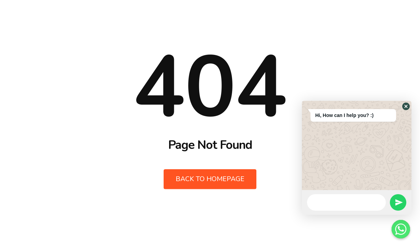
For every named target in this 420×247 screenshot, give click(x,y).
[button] (406, 106)
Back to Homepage (210, 179)
